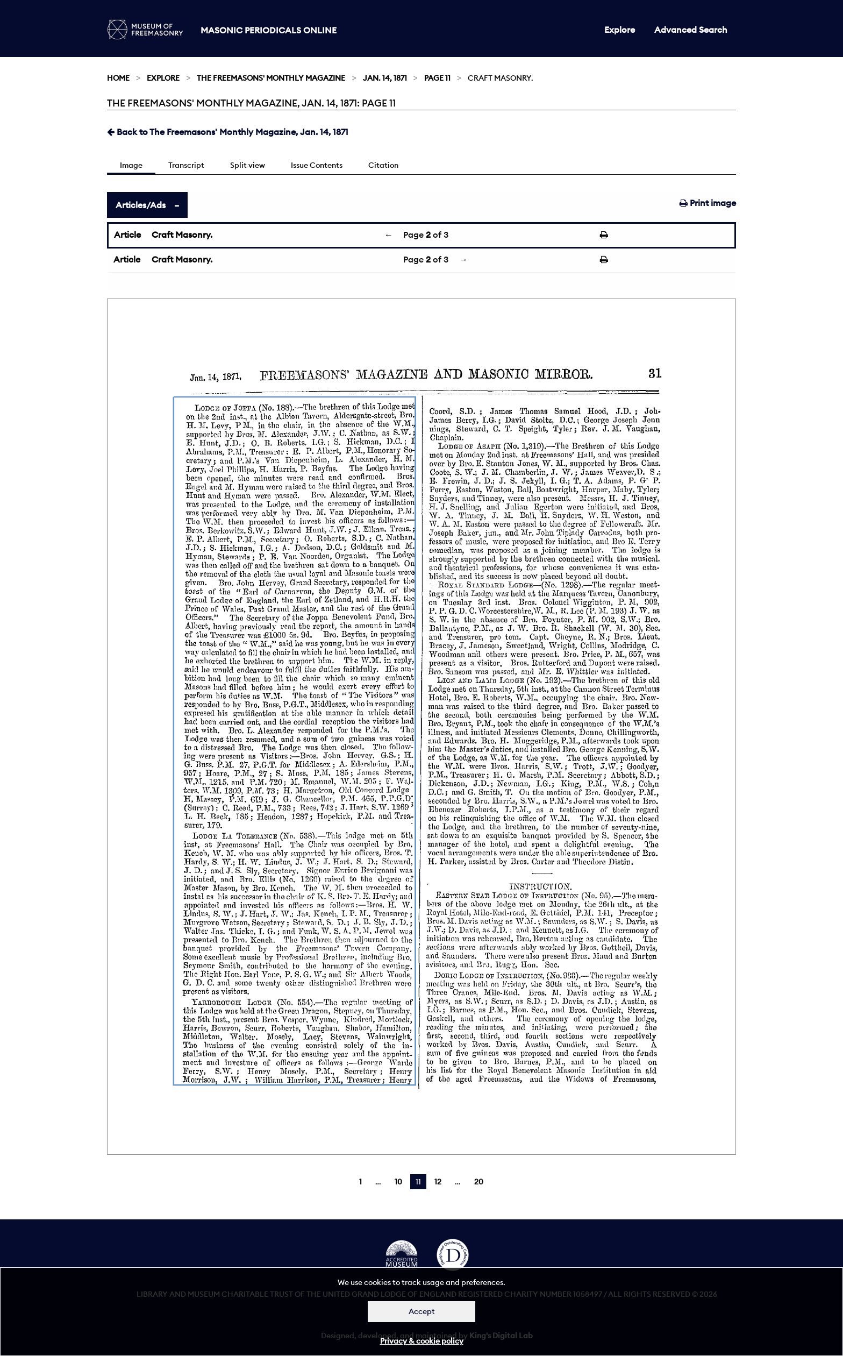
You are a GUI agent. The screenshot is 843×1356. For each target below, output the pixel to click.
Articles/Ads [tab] (141, 205)
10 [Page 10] (398, 1182)
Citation (383, 165)
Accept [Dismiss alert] (422, 1311)
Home (118, 78)
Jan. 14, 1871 (385, 78)
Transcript (186, 165)
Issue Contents (316, 165)
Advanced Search (690, 29)
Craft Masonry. (182, 234)
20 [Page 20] (478, 1182)
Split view (247, 165)
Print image (708, 202)
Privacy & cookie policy (421, 1341)
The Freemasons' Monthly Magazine (271, 78)
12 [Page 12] (437, 1182)
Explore (619, 29)
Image (131, 165)
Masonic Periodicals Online (269, 30)
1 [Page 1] (360, 1182)
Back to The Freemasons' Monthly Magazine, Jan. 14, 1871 (227, 131)
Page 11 (437, 78)
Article (127, 234)
